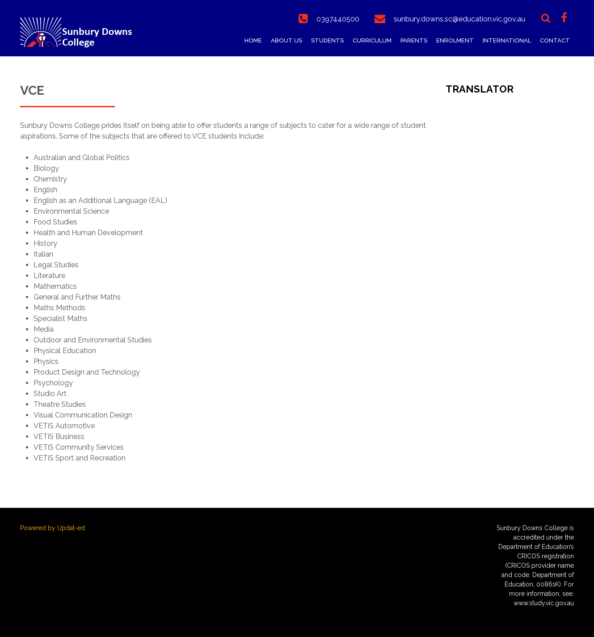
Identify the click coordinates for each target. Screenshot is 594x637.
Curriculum (372, 40)
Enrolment (455, 40)
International (507, 40)
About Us (286, 40)
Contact (555, 40)
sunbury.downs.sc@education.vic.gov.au (459, 19)
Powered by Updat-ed (52, 528)
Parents (413, 40)
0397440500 (337, 19)
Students (327, 40)
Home (253, 40)
